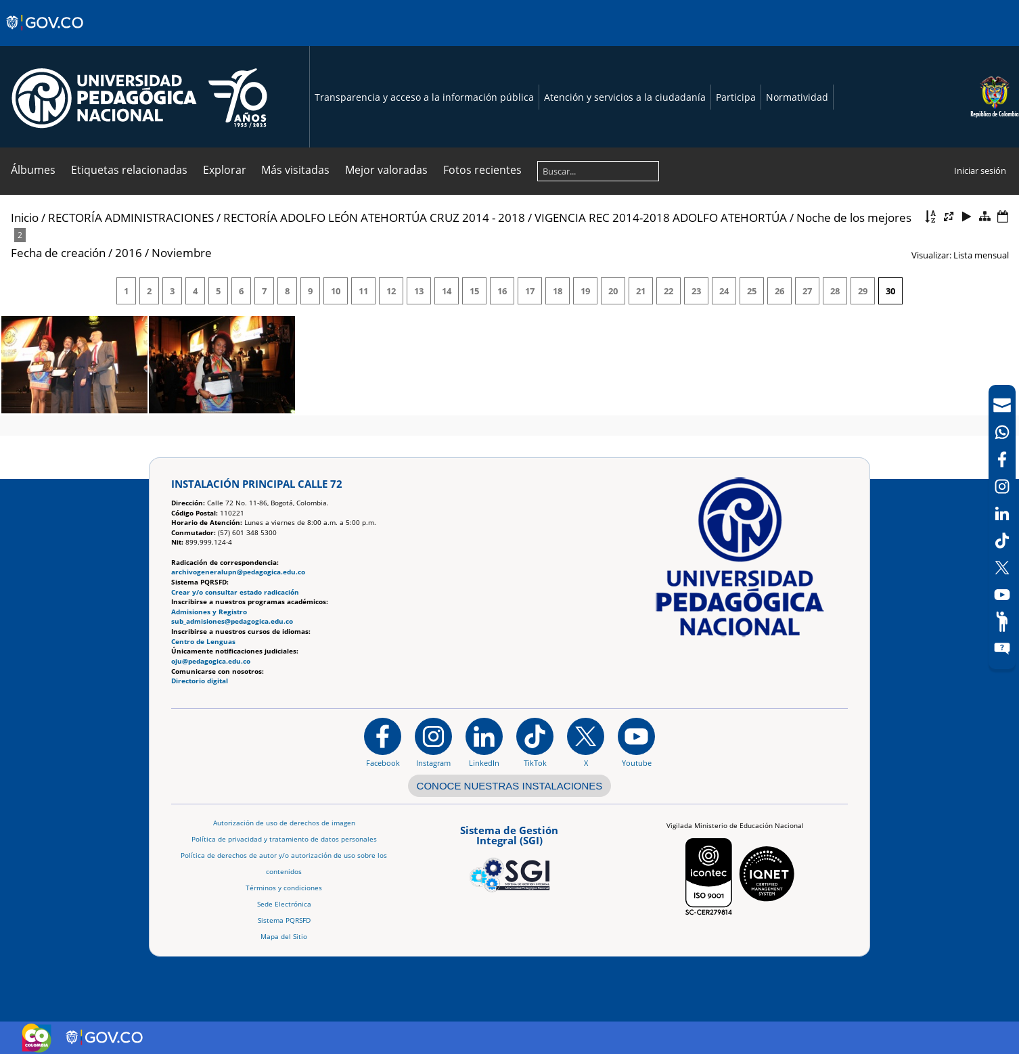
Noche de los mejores (853, 217)
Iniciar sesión (980, 170)
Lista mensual (981, 255)
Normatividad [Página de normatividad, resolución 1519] (797, 97)
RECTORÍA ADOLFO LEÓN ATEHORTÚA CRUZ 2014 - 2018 (374, 217)
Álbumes (33, 169)
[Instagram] (433, 742)
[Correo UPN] (1002, 405)
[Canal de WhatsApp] (1002, 432)
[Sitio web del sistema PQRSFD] (1002, 648)
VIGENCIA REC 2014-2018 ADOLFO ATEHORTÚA (661, 217)
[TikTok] (1002, 540)
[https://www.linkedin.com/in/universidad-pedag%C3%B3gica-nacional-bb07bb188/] (484, 742)
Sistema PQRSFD (284, 920)
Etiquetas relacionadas (129, 169)
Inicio (25, 217)
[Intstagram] (1002, 486)
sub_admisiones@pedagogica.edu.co (232, 621)
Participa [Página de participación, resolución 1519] (736, 97)
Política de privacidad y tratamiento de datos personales (284, 839)
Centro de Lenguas (203, 641)
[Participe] (1002, 621)
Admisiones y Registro (209, 612)
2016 (128, 252)
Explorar (224, 169)
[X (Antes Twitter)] (1002, 567)
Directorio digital (199, 681)
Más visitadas (295, 169)
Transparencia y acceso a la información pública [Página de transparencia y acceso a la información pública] (424, 97)
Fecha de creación (58, 252)
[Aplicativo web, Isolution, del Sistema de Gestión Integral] (509, 856)
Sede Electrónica (284, 904)
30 (890, 291)
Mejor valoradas (386, 169)
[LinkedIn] (1002, 513)
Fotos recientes (482, 169)
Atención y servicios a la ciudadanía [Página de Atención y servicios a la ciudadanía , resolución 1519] (625, 97)
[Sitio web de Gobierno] (45, 36)
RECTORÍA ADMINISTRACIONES (131, 217)
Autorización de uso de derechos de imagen (284, 823)
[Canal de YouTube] (1002, 594)
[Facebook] (1002, 459)
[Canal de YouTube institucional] (636, 742)
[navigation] (1002, 527)
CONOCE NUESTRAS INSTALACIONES (510, 786)
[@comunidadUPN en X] (585, 742)
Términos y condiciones (284, 888)
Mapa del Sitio (284, 936)
